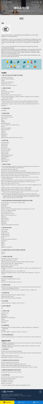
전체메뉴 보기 (41, 2)
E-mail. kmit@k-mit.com (5, 397)
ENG (35, 2)
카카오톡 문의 (7, 402)
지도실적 (36, 402)
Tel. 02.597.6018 (22, 395)
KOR (32, 2)
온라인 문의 (21, 402)
